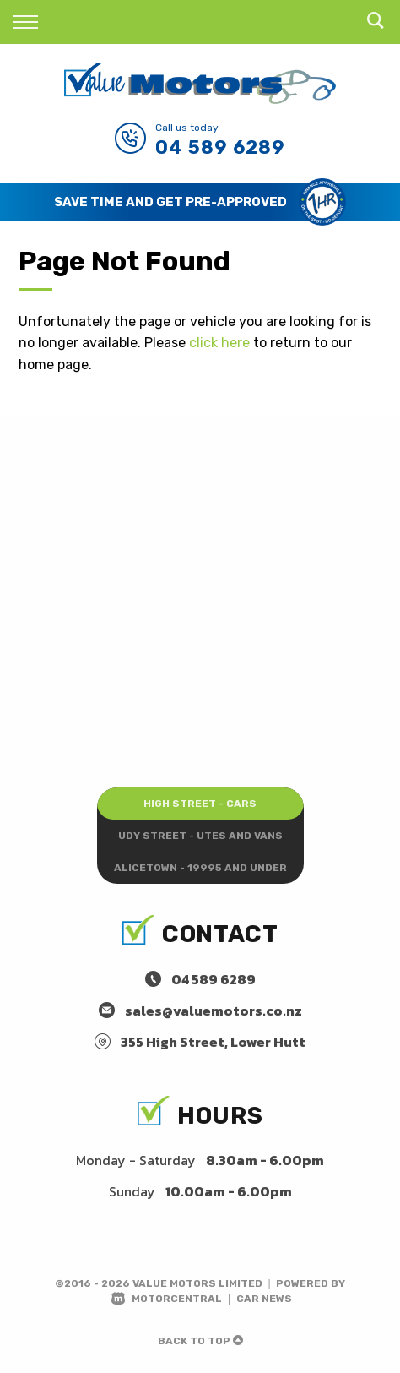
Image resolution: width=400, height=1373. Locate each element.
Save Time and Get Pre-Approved (170, 202)
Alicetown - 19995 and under (200, 868)
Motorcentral (166, 1299)
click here (219, 343)
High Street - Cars (200, 803)
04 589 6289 (220, 147)
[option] (200, 202)
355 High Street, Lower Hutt (213, 1042)
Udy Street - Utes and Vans (200, 836)
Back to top (200, 1341)
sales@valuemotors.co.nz (213, 1010)
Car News (264, 1299)
